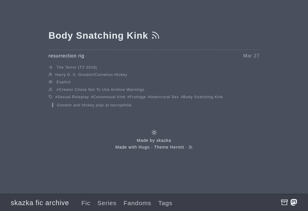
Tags (165, 203)
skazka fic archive (40, 203)
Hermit (177, 147)
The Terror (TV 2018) (77, 67)
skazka (163, 140)
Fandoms (138, 203)
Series (107, 203)
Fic (85, 203)
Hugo (144, 147)
